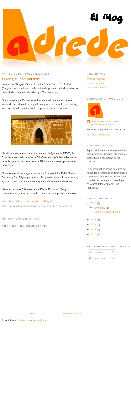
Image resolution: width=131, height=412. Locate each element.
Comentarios (97, 258)
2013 (94, 219)
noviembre (100, 207)
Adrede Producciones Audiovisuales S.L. (105, 123)
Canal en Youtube (97, 87)
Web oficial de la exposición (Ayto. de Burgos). (28, 201)
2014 (94, 203)
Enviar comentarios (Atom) (32, 320)
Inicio (32, 313)
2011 (94, 229)
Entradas (95, 252)
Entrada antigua (72, 313)
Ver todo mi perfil (98, 135)
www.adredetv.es (96, 78)
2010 (94, 234)
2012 (94, 224)
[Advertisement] (106, 289)
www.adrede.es (95, 83)
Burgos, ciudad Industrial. (21, 79)
